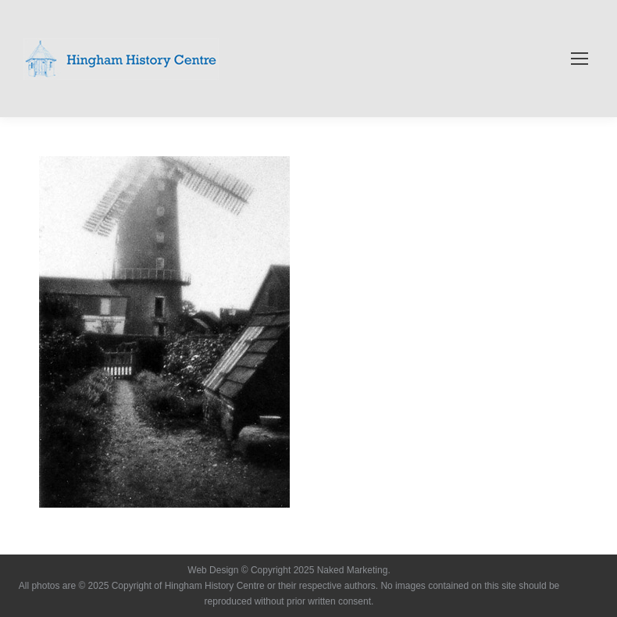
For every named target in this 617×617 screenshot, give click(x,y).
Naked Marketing (352, 570)
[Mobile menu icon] (579, 59)
